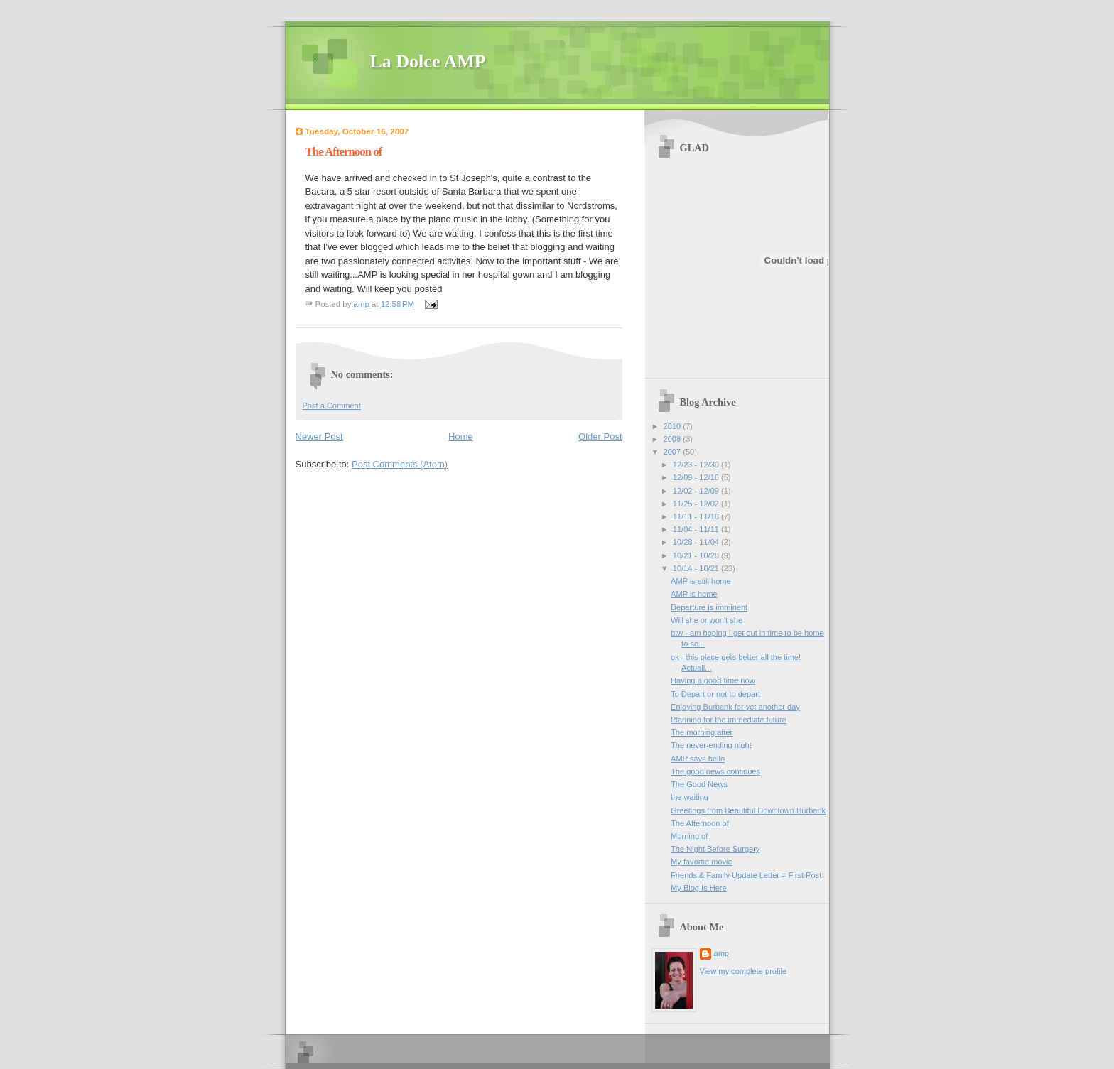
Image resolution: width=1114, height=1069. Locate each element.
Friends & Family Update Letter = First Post (746, 875)
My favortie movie (701, 861)
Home (460, 436)
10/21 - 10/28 (697, 555)
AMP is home (694, 594)
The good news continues (715, 771)
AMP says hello (698, 758)
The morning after (701, 732)
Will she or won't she (706, 620)
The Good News (699, 784)
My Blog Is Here (699, 888)
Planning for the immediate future (728, 719)
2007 (673, 451)
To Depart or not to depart (715, 694)
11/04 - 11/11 (697, 529)
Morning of (689, 836)
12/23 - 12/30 (697, 464)
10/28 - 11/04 (697, 542)
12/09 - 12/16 (697, 477)
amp (722, 953)
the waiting (689, 797)
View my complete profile (743, 971)
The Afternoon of (700, 823)
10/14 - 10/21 (697, 568)
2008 (673, 439)
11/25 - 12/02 (697, 503)
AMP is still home (701, 581)
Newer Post (319, 436)
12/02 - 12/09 (697, 491)
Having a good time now (713, 680)
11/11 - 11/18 (697, 516)
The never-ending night (711, 745)
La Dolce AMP (428, 61)
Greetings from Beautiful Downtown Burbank (748, 810)
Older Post (600, 436)
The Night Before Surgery (715, 849)
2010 (673, 426)
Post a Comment (332, 405)
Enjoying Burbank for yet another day (735, 706)
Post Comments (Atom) (400, 464)
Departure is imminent (709, 607)
